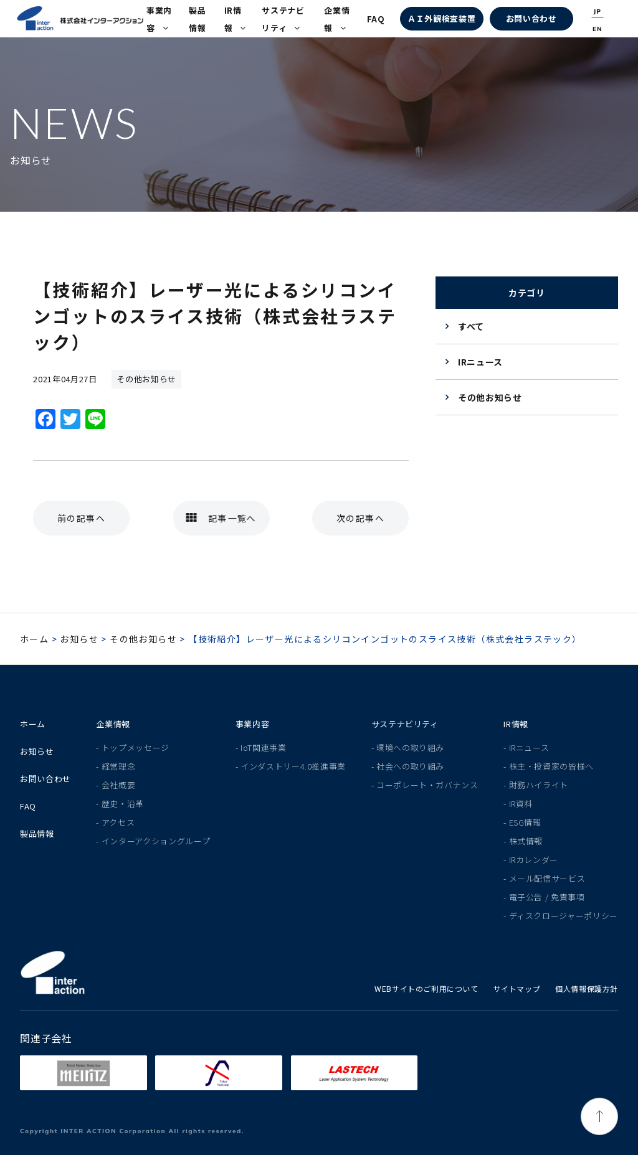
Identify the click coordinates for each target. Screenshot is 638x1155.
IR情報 (235, 19)
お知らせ (79, 639)
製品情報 (197, 19)
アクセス (118, 822)
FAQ (376, 19)
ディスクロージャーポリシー (563, 916)
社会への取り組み (410, 766)
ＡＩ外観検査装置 (441, 18)
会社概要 (119, 785)
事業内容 (159, 19)
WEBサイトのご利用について (426, 988)
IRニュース (480, 362)
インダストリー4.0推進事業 (293, 766)
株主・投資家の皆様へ (551, 766)
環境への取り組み (410, 747)
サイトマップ (517, 988)
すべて (471, 326)
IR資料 (521, 803)
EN (597, 29)
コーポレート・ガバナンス (427, 785)
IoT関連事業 (263, 747)
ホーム (34, 639)
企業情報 (337, 19)
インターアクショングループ (156, 841)
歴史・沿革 (123, 803)
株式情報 (526, 841)
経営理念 (119, 766)
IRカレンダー (534, 859)
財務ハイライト (539, 785)
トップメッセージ (135, 747)
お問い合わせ (531, 18)
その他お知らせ (490, 397)
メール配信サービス (547, 878)
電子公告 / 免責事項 (547, 897)
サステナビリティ (283, 19)
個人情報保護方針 (586, 988)
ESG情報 (525, 822)
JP (597, 11)
